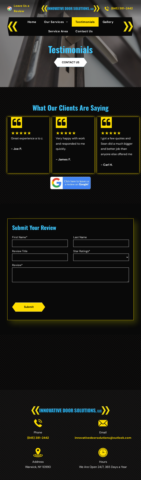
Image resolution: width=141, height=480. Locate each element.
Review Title (20, 251)
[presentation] (40, 292)
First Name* (19, 237)
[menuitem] (32, 22)
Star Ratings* (81, 251)
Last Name (80, 237)
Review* (17, 265)
